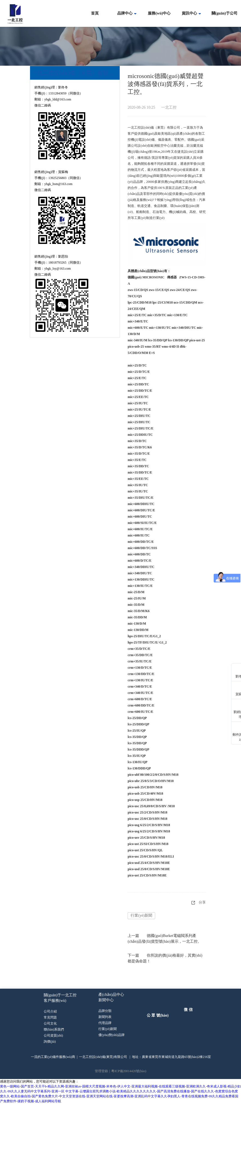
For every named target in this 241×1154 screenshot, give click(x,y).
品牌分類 (104, 1011)
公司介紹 (51, 1011)
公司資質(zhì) (53, 1035)
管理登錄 (101, 1071)
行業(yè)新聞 (141, 915)
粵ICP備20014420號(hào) (128, 1071)
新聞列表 (104, 1017)
